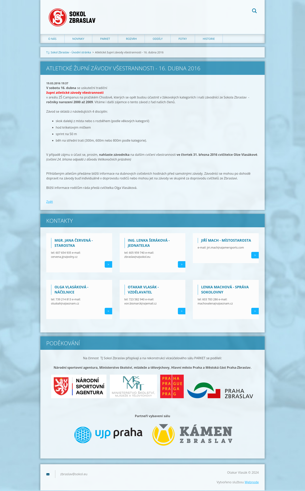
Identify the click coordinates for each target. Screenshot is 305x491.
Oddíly (158, 39)
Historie (209, 39)
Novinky (78, 39)
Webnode (252, 483)
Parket (105, 39)
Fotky (182, 39)
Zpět (49, 202)
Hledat (254, 11)
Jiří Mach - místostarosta (226, 241)
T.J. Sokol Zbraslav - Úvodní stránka (68, 53)
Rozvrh (131, 39)
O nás (52, 39)
